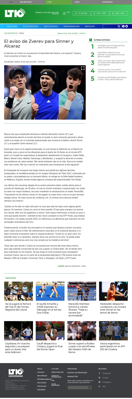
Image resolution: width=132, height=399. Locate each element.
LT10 (49, 2)
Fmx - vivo (118, 13)
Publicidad (72, 370)
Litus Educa (107, 2)
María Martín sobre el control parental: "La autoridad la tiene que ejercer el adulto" (111, 54)
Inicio (39, 370)
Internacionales (43, 380)
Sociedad (41, 391)
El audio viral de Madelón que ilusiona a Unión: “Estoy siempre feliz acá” (112, 78)
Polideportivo (11, 33)
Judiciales (41, 387)
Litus (77, 2)
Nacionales (42, 377)
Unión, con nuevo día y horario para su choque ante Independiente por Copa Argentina (111, 63)
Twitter (103, 379)
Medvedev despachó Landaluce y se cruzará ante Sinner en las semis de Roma (113, 308)
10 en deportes (55, 386)
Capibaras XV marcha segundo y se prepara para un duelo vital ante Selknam (17, 349)
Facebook (104, 374)
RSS (102, 388)
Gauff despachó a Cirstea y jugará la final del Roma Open (50, 347)
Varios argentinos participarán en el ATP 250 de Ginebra (112, 347)
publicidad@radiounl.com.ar (14, 388)
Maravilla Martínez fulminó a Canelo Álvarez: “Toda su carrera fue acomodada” (79, 310)
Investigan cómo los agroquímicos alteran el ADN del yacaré (111, 47)
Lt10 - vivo (99, 13)
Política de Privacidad (77, 374)
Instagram (104, 383)
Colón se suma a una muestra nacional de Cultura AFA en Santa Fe (112, 71)
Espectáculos (57, 373)
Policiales (41, 384)
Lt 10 (15, 13)
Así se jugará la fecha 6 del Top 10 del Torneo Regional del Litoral (18, 307)
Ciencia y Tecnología (56, 377)
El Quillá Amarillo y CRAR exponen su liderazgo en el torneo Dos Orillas (49, 308)
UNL (11, 2)
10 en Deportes (31, 26)
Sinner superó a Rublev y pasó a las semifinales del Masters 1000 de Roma (82, 349)
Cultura (55, 370)
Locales (40, 373)
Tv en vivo (81, 13)
